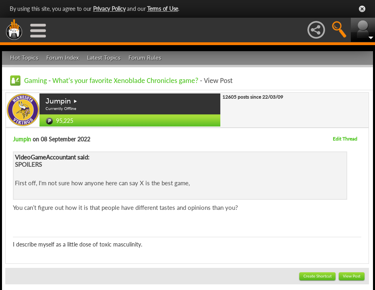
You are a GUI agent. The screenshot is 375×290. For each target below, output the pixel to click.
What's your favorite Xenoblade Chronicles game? (125, 80)
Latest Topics (103, 57)
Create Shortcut (317, 276)
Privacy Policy (109, 8)
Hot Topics (24, 57)
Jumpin (58, 101)
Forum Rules (144, 57)
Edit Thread (345, 139)
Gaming (35, 80)
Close (362, 9)
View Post (351, 276)
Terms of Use (162, 8)
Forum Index (62, 57)
